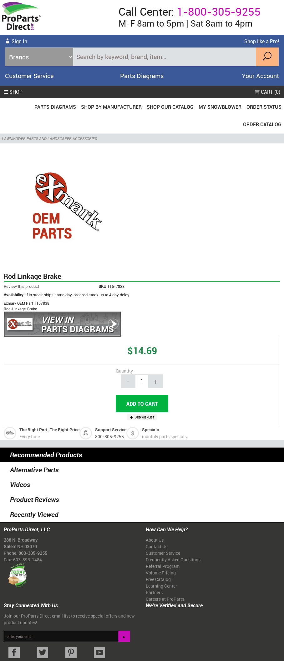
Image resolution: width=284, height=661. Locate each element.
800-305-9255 (109, 436)
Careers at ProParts (165, 599)
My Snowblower (220, 106)
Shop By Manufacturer (111, 106)
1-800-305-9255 (219, 11)
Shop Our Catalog (170, 106)
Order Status (263, 106)
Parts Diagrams (142, 76)
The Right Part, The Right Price (49, 430)
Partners (154, 592)
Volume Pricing (161, 573)
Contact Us (156, 546)
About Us (155, 540)
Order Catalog (262, 124)
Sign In (19, 41)
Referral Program (163, 566)
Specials (150, 430)
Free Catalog (158, 579)
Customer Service (29, 76)
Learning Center (161, 586)
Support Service (110, 430)
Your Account (260, 76)
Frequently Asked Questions (173, 560)
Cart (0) (267, 91)
